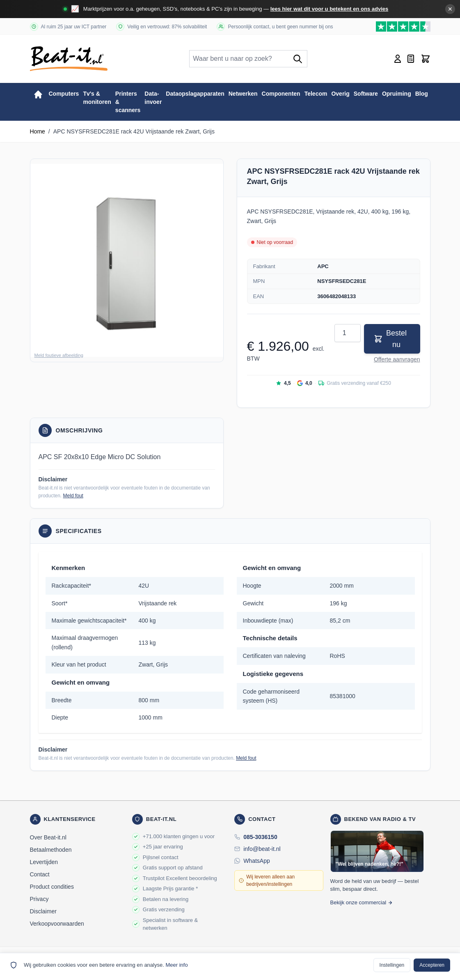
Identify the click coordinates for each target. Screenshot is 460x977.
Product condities (52, 886)
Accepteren (431, 965)
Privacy (39, 899)
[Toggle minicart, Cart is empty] (425, 58)
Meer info (176, 965)
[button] (126, 260)
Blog (421, 93)
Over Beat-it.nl (48, 837)
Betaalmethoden (51, 849)
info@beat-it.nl (261, 849)
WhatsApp (256, 860)
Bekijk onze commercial (361, 902)
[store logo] (69, 59)
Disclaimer (43, 911)
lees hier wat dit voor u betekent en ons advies (329, 9)
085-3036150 (260, 837)
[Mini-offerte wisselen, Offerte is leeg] (410, 58)
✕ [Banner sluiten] (450, 9)
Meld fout (73, 496)
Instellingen (392, 965)
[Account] (398, 59)
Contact (40, 874)
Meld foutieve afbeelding (58, 355)
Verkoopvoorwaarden (57, 923)
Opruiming (396, 93)
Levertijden (44, 862)
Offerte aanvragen (397, 359)
